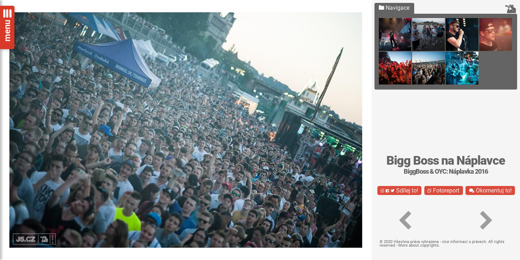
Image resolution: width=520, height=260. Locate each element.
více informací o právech (464, 241)
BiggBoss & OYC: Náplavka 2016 (446, 171)
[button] (405, 221)
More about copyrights (418, 245)
